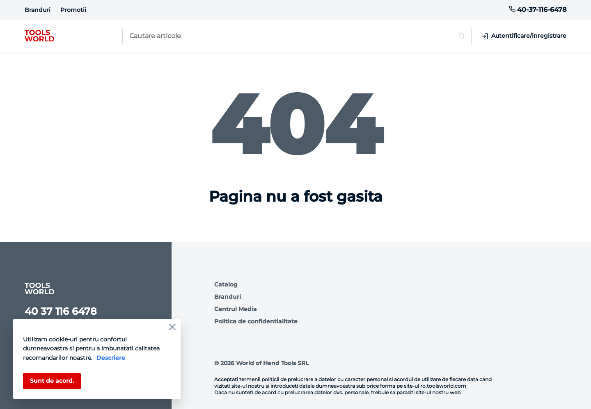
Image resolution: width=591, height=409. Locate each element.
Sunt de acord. (52, 380)
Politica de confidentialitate (256, 321)
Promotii (73, 10)
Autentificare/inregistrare (523, 35)
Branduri (37, 10)
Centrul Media (235, 309)
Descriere (110, 357)
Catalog (226, 284)
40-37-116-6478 (537, 10)
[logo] (39, 36)
